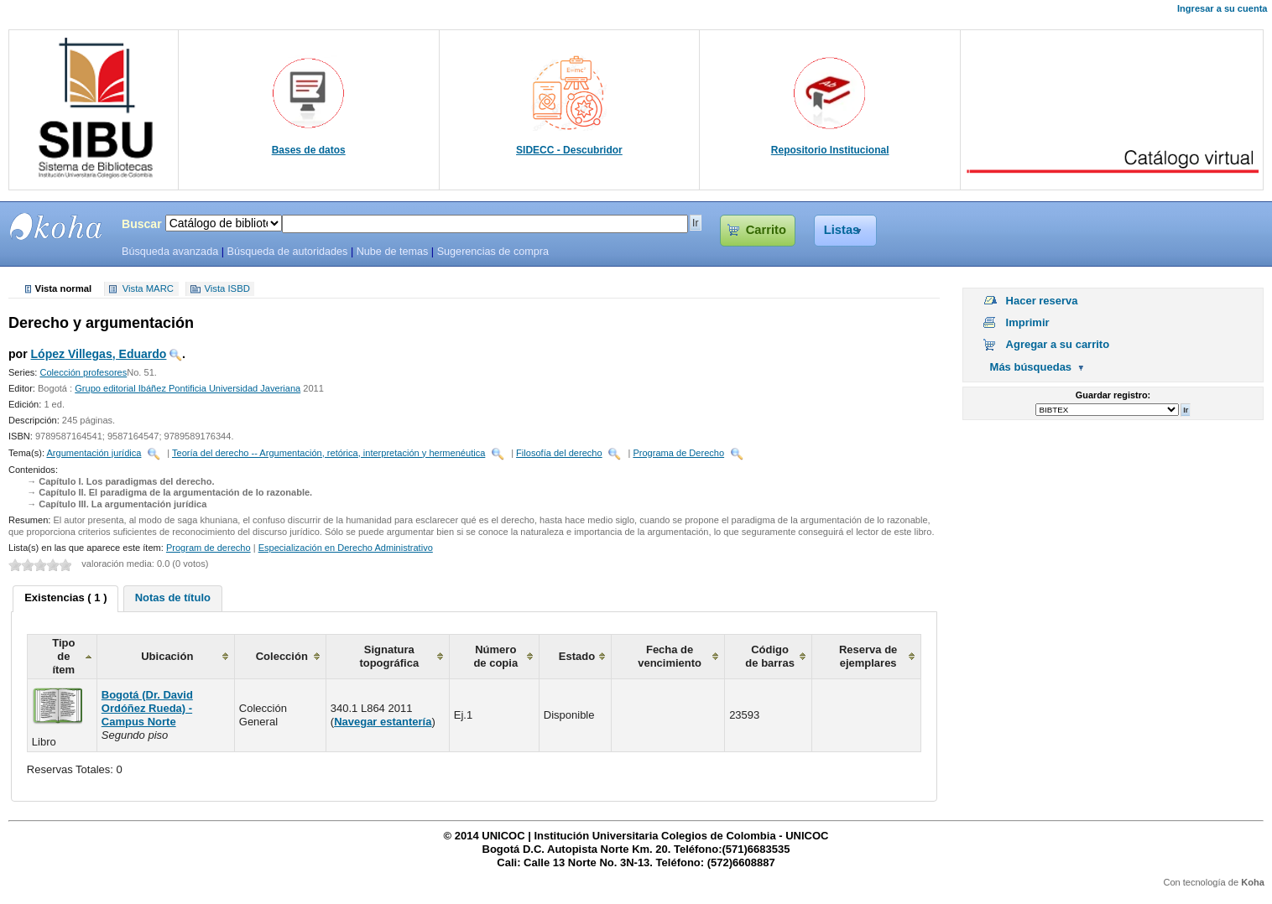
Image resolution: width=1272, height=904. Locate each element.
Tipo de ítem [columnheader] (63, 656)
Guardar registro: (1113, 395)
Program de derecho (208, 548)
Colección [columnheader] (282, 656)
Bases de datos (309, 150)
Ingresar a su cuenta (1222, 8)
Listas (842, 229)
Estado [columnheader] (577, 656)
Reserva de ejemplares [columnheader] (868, 656)
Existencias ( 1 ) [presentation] (65, 597)
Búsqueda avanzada (170, 251)
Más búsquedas (1031, 367)
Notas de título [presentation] (173, 597)
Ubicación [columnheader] (167, 656)
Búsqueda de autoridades (287, 251)
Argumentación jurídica (93, 453)
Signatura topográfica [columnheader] (389, 656)
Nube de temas (393, 251)
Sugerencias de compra (493, 251)
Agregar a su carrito (1058, 344)
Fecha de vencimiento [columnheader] (669, 656)
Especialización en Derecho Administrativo (345, 548)
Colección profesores (83, 372)
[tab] (65, 598)
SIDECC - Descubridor (569, 150)
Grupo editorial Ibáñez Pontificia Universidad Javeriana (187, 388)
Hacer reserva (1042, 300)
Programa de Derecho (678, 453)
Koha (1252, 882)
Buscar (142, 224)
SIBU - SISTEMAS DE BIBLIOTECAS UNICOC (56, 226)
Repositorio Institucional (830, 150)
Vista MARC (148, 289)
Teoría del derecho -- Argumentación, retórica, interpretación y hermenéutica (328, 453)
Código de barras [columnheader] (770, 656)
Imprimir (1028, 322)
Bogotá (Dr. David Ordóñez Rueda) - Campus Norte (147, 708)
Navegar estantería (382, 721)
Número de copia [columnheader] (495, 656)
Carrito (766, 229)
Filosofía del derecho (559, 453)
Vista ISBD (226, 289)
